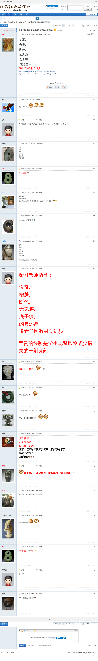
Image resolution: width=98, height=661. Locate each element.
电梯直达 (88, 34)
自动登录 (87, 6)
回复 (22, 95)
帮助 (15, 14)
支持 (29, 115)
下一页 (93, 25)
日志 (21, 14)
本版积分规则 (92, 645)
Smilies (35, 631)
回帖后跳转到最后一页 (44, 645)
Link (27, 631)
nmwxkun (4, 216)
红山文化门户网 (12, 22)
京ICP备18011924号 (91, 653)
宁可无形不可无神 (6, 515)
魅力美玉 (4, 433)
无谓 (3, 361)
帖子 (31, 18)
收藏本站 (9, 1)
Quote (30, 631)
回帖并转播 (30, 645)
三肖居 (3, 466)
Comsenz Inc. (10, 654)
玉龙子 (3, 593)
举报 (94, 95)
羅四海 (3, 490)
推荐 (94, 99)
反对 (36, 115)
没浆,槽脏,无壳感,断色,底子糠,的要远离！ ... (40, 22)
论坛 (9, 14)
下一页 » (49, 619)
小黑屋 (68, 653)
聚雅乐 (3, 268)
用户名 (62, 6)
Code (32, 631)
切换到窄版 (96, 1)
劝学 (3, 387)
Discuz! (9, 653)
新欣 (3, 192)
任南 (3, 34)
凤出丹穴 (4, 570)
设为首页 (3, 1)
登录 (46, 637)
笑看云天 (4, 143)
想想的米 (4, 411)
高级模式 (74, 631)
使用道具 (87, 95)
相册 (27, 14)
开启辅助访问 (94, 1)
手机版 (73, 653)
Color (22, 631)
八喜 (3, 168)
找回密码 (95, 6)
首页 (3, 14)
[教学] (21, 30)
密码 (62, 9)
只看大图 (46, 34)
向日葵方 (4, 241)
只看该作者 (39, 34)
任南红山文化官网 (1, 22)
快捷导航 (90, 14)
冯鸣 (3, 99)
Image (25, 631)
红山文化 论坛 (22, 22)
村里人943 (4, 120)
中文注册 (95, 9)
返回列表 (58, 25)
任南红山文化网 (80, 653)
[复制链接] (59, 30)
